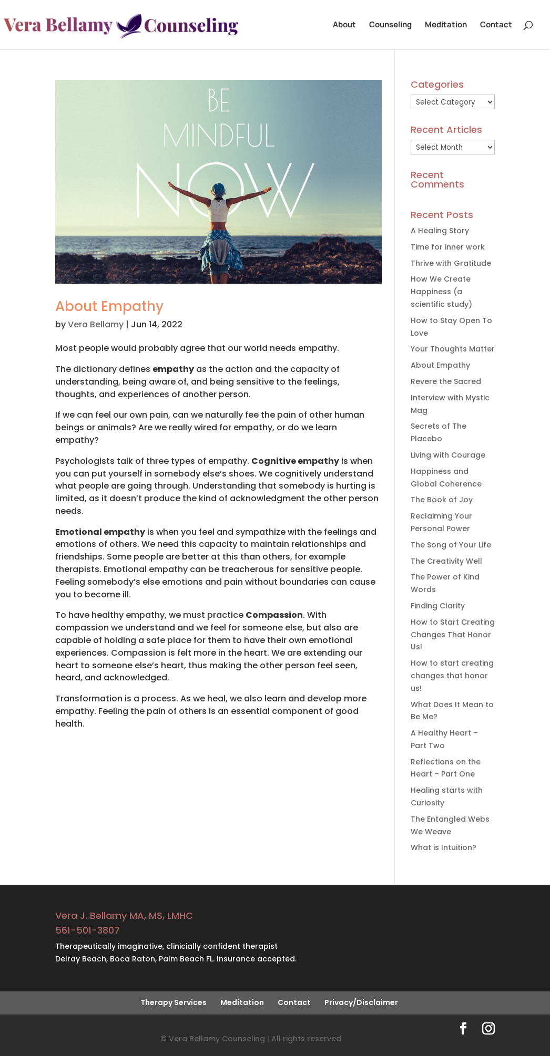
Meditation (446, 25)
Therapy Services (173, 1002)
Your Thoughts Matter (453, 349)
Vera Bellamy (96, 324)
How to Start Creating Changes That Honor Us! (453, 635)
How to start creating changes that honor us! (452, 675)
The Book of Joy (442, 499)
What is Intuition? (443, 847)
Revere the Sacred (446, 381)
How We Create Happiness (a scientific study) (441, 291)
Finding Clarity (438, 606)
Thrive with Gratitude (451, 263)
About (344, 25)
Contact (496, 25)
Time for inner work (448, 247)
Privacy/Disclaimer (361, 1002)
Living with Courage (448, 455)
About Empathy (109, 306)
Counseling (390, 25)
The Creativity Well (446, 561)
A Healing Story (440, 230)
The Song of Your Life (451, 545)
